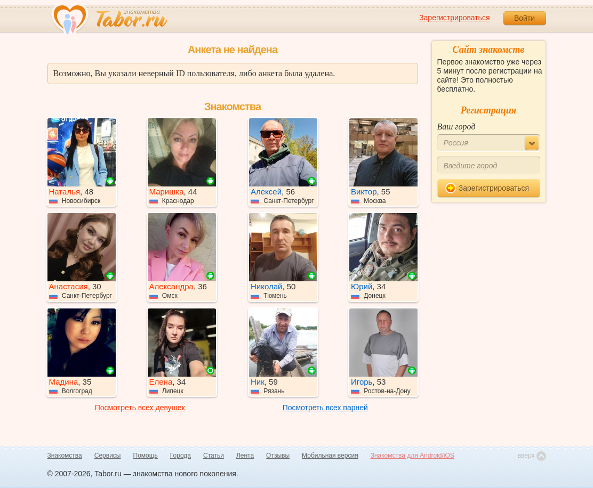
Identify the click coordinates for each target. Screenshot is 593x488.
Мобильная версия (330, 455)
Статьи (213, 455)
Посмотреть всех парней (325, 407)
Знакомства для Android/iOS (412, 455)
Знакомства (64, 455)
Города (180, 455)
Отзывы (278, 455)
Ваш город (456, 126)
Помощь (145, 455)
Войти (524, 18)
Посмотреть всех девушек (140, 407)
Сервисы (107, 455)
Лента (245, 455)
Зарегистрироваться (454, 17)
